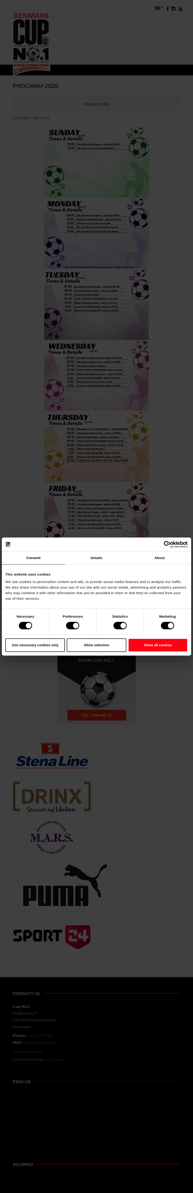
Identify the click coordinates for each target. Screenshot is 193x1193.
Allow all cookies (158, 645)
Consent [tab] (33, 558)
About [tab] (159, 558)
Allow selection (96, 645)
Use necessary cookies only (35, 645)
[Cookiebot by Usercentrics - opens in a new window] (167, 544)
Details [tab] (96, 558)
